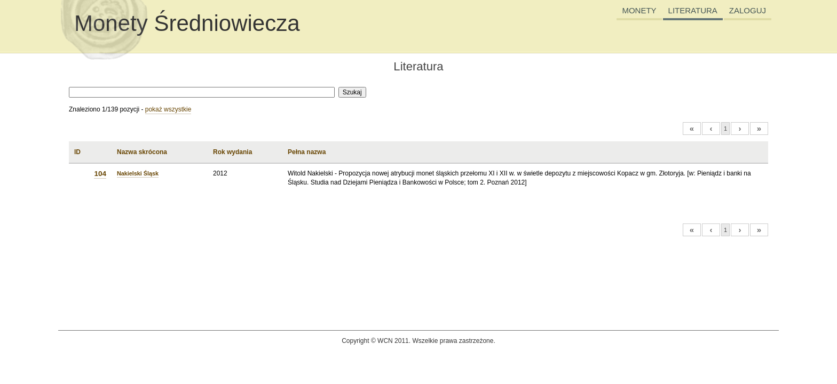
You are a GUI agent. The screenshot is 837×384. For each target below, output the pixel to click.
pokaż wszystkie (168, 109)
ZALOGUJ (747, 10)
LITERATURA (692, 10)
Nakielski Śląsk (138, 173)
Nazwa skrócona (142, 152)
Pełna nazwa (307, 152)
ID (77, 152)
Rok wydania (232, 152)
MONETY (639, 10)
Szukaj (352, 92)
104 (100, 174)
